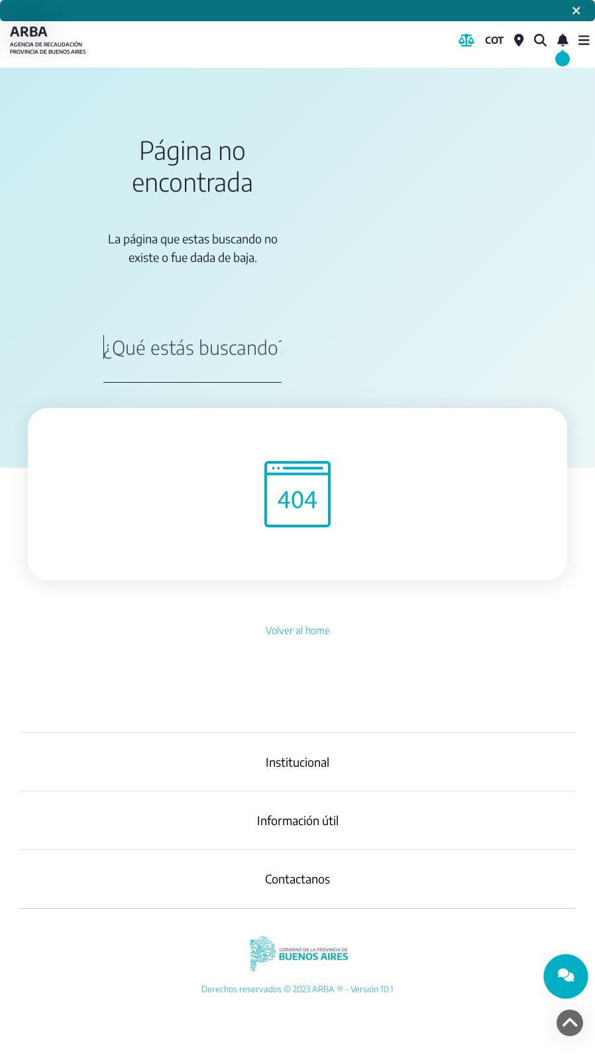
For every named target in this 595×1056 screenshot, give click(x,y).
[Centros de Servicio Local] (519, 40)
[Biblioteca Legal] (466, 40)
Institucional (297, 761)
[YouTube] (297, 989)
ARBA (49, 40)
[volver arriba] (570, 1023)
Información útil (298, 820)
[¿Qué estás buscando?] (540, 40)
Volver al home (298, 630)
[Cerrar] (576, 11)
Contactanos (297, 878)
